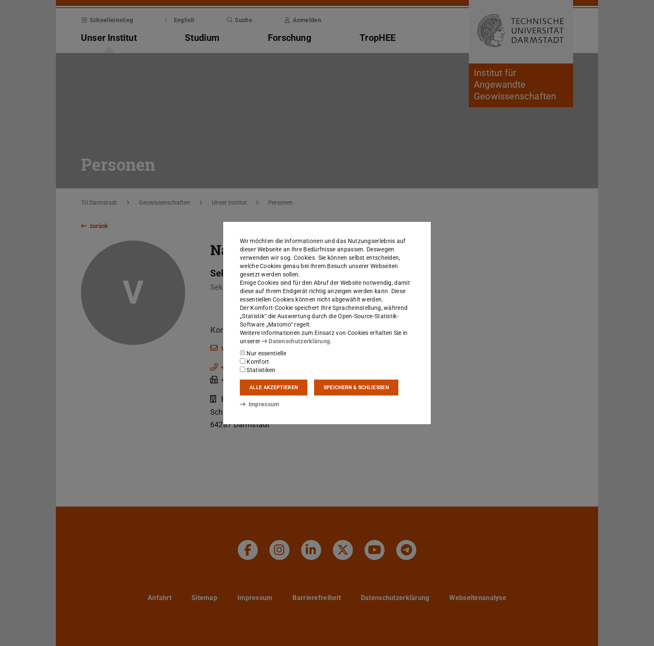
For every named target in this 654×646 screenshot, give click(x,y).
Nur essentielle (263, 353)
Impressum (259, 404)
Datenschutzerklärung (296, 341)
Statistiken (258, 370)
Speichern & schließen (356, 387)
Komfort (254, 361)
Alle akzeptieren (273, 387)
